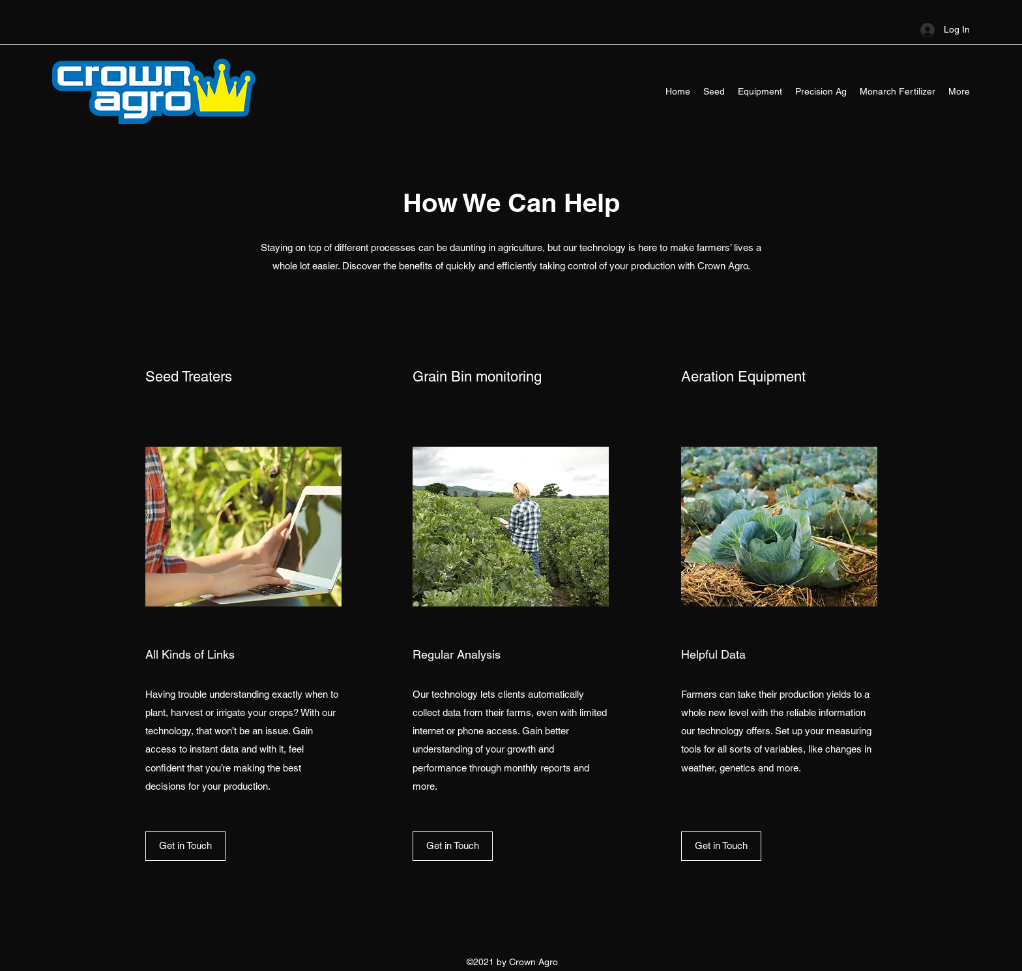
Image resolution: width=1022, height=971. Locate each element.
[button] (185, 846)
